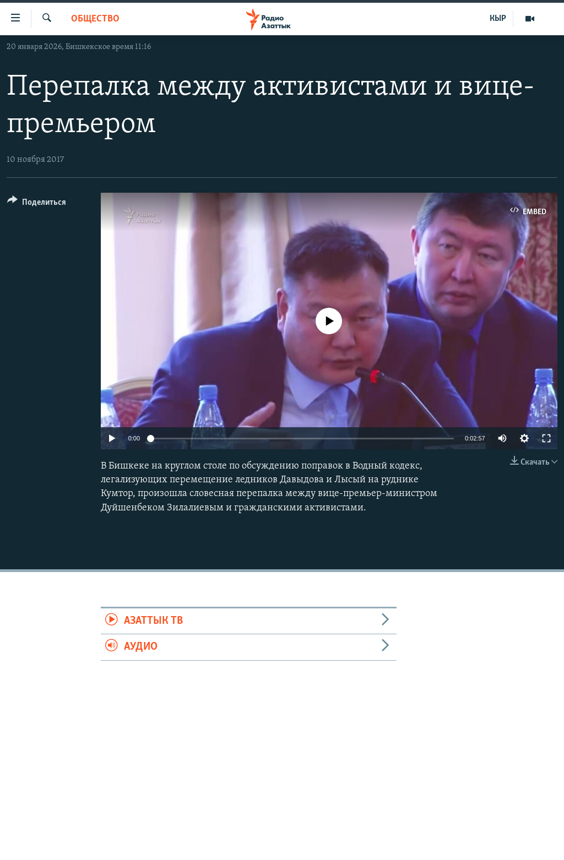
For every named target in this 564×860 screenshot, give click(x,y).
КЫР (498, 18)
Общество (95, 19)
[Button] (36, 204)
